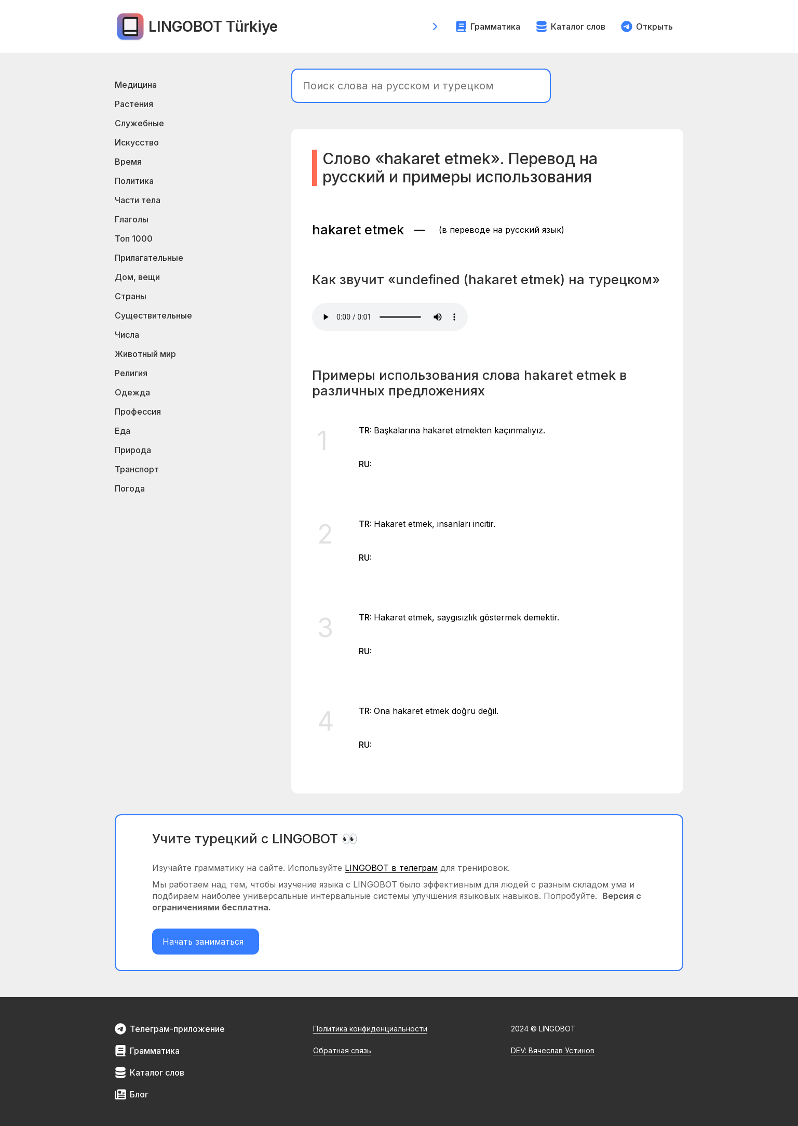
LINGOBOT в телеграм (391, 868)
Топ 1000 (134, 238)
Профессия (138, 411)
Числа (127, 334)
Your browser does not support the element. (390, 317)
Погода (130, 488)
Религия (131, 373)
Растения (134, 104)
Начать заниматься (206, 941)
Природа (133, 450)
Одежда (132, 392)
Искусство (137, 142)
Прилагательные (149, 258)
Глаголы (131, 219)
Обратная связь (342, 1050)
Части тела (137, 200)
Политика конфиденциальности (370, 1028)
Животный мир (145, 354)
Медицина (136, 85)
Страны (130, 296)
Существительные (153, 315)
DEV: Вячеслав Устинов (552, 1050)
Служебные (139, 123)
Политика (134, 181)
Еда (122, 431)
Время (128, 161)
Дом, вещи (137, 277)
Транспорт (137, 469)
